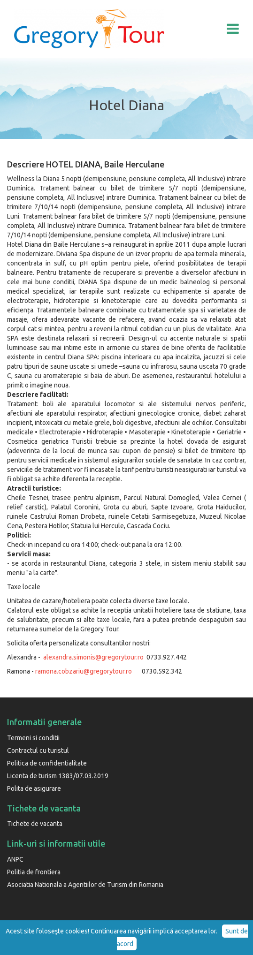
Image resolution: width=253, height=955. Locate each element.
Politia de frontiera (34, 872)
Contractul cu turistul (38, 750)
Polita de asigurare (34, 788)
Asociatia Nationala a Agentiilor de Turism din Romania (85, 884)
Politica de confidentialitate (47, 763)
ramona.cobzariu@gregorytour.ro (83, 671)
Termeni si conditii (33, 738)
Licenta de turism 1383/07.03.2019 (57, 776)
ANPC (15, 859)
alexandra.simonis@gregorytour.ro (93, 657)
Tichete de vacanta (34, 823)
